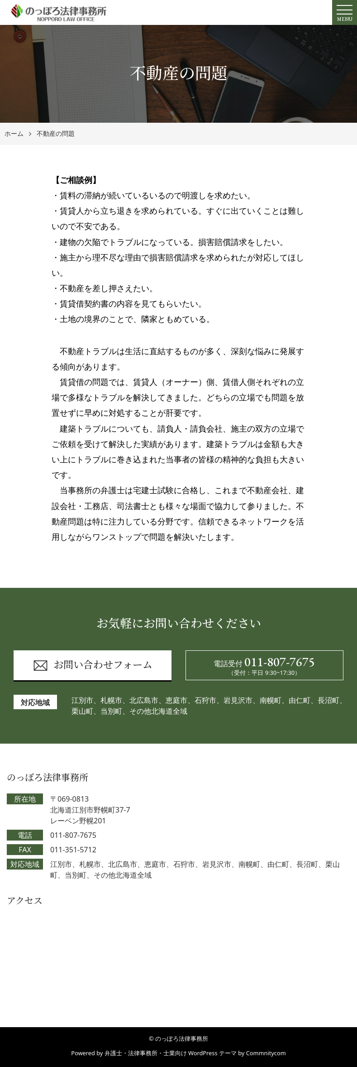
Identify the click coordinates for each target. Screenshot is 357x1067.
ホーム (14, 134)
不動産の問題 (56, 134)
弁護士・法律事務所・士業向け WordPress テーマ (171, 1053)
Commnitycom (266, 1053)
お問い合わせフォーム (92, 665)
